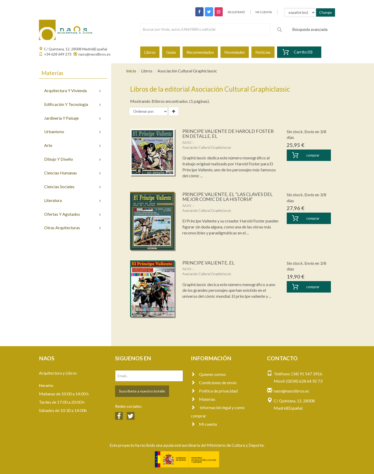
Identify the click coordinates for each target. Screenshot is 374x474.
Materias (203, 399)
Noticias (263, 52)
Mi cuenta (204, 424)
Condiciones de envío (214, 382)
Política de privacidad (214, 390)
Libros (150, 52)
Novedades (234, 52)
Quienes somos (208, 374)
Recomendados (200, 52)
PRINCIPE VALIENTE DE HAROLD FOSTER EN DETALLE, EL (228, 133)
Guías (171, 52)
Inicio (131, 70)
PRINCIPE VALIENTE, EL (208, 263)
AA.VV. (187, 142)
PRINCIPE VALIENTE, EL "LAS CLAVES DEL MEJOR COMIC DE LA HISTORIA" (227, 196)
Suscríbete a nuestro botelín (142, 391)
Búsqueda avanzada (310, 29)
